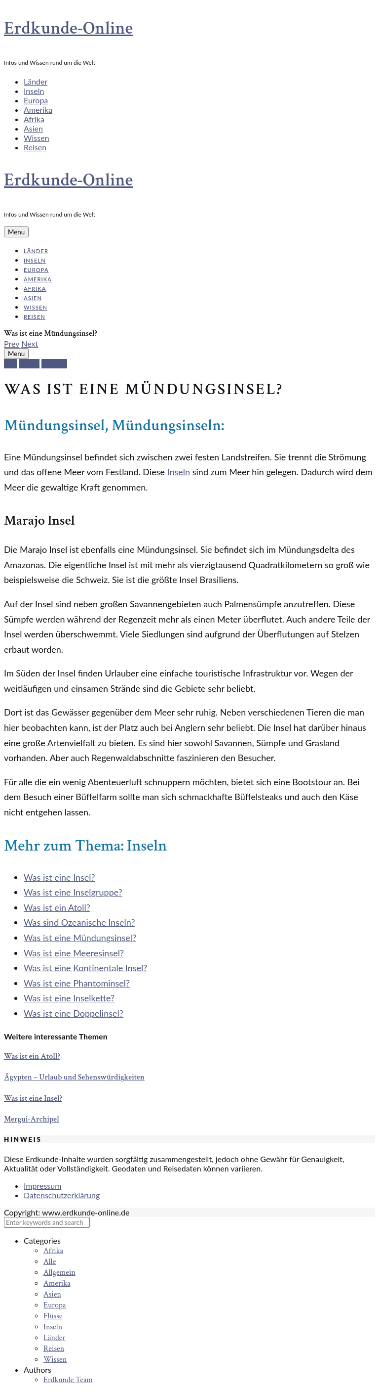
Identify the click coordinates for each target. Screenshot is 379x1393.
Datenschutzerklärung (62, 1195)
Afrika (34, 119)
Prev (11, 343)
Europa (36, 100)
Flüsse (53, 1316)
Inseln (34, 90)
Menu (16, 232)
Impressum (42, 1185)
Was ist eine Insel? (59, 877)
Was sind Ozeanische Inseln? (79, 922)
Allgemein (59, 1272)
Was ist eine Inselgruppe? (73, 892)
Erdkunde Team (68, 1380)
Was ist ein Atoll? (57, 907)
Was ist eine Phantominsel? (77, 983)
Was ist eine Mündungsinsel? (80, 937)
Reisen (35, 147)
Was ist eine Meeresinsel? (74, 952)
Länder (35, 81)
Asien (33, 128)
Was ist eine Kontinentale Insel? (85, 967)
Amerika (38, 109)
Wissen (36, 137)
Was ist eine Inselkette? (69, 997)
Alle (10, 363)
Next (29, 343)
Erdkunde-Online (68, 28)
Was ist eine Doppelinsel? (73, 1013)
